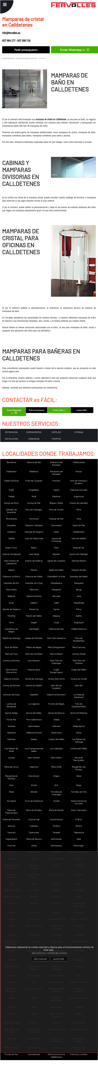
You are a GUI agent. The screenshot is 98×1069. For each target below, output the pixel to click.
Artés (11, 602)
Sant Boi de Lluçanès (56, 686)
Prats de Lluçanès (33, 480)
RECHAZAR (40, 959)
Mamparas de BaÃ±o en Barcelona (26, 58)
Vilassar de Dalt (78, 570)
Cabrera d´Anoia (33, 596)
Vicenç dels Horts (56, 678)
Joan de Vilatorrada (34, 538)
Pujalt (11, 490)
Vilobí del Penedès (11, 819)
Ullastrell (34, 766)
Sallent (11, 570)
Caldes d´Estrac (11, 480)
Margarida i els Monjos (79, 768)
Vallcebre (11, 732)
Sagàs (34, 622)
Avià (79, 596)
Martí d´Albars (56, 653)
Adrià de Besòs (79, 560)
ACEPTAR (59, 959)
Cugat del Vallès (78, 669)
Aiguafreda (79, 602)
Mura (78, 509)
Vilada (56, 719)
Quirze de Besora (56, 713)
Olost (11, 791)
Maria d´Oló (56, 766)
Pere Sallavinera (34, 719)
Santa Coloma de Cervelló (79, 802)
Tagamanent (11, 839)
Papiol (56, 490)
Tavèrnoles (34, 832)
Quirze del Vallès (34, 713)
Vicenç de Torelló (79, 678)
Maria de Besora (34, 839)
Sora (11, 622)
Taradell (56, 832)
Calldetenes (78, 531)
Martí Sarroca (78, 647)
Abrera (79, 825)
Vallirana (56, 726)
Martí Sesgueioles (56, 647)
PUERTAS (56, 438)
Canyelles (11, 525)
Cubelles (34, 825)
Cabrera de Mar (34, 462)
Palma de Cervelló (78, 490)
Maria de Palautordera (11, 811)
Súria (78, 732)
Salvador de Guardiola (11, 510)
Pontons (56, 480)
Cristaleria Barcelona (8, 58)
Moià (34, 496)
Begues (56, 615)
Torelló (56, 801)
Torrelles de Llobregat (56, 793)
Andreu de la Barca (34, 560)
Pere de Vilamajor (33, 509)
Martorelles (11, 589)
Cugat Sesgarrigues (56, 670)
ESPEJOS (56, 432)
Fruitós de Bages (56, 703)
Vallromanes (34, 726)
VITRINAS (78, 432)
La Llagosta (33, 703)
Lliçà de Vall (33, 819)
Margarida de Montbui (11, 777)
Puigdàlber (34, 490)
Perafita (11, 615)
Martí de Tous (11, 653)
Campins (11, 531)
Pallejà (11, 496)
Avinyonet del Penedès (56, 472)
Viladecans (11, 471)
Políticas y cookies (78, 1054)
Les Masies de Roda (11, 749)
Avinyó (79, 471)
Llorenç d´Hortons (11, 660)
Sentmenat (56, 839)
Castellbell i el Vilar (56, 576)
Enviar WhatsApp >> (14, 411)
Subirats (11, 739)
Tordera (56, 825)
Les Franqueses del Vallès (34, 749)
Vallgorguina (79, 726)
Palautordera (34, 669)
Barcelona (11, 462)
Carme (56, 609)
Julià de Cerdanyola (11, 554)
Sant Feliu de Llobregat (56, 661)
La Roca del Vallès (78, 748)
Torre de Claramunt (34, 801)
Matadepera (56, 583)
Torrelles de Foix (79, 791)
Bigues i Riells (56, 503)
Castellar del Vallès (79, 576)
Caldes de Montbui (34, 638)
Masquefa (78, 583)
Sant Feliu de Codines (79, 661)
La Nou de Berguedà (11, 705)
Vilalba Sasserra (78, 629)
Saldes (34, 739)
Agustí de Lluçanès (56, 560)
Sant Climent (34, 757)
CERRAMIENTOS (34, 432)
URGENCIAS (33, 438)
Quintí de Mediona (78, 713)
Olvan (78, 785)
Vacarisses (56, 732)
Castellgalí (34, 629)
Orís (56, 785)
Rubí (56, 547)
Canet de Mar (79, 525)
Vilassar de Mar (56, 518)
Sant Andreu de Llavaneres (11, 562)
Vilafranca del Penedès (56, 463)
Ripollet (56, 554)
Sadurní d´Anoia (11, 678)
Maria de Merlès (56, 810)
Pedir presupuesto (25, 49)
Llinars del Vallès (56, 739)
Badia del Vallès (56, 570)
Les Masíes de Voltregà (78, 740)
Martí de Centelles (33, 653)
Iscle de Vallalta (79, 538)
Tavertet (11, 832)
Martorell (34, 589)
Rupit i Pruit (11, 547)
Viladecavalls (79, 462)
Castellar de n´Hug (33, 583)
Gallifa (79, 615)
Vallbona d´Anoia (34, 732)
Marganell (56, 589)
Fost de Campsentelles (79, 705)
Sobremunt (33, 776)
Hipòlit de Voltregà (11, 638)
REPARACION (11, 432)
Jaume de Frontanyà (56, 539)
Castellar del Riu (11, 583)
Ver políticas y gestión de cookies (49, 952)
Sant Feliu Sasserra (56, 638)
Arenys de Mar (34, 503)
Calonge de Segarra (34, 531)
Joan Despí (34, 554)
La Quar (11, 757)
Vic (78, 719)
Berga (79, 589)
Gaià (79, 839)
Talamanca (79, 832)
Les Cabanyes (56, 748)
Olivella (34, 791)
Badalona (34, 471)
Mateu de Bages (33, 647)
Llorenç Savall (78, 653)
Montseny (34, 518)
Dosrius (11, 825)
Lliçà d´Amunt (56, 819)
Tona (78, 518)
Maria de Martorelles (78, 758)
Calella (11, 538)
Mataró (34, 570)
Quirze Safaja (11, 713)
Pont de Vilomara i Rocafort (78, 482)
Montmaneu (56, 845)
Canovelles (56, 525)
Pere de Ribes (11, 647)
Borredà (56, 596)
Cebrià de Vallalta (34, 685)
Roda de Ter (78, 547)
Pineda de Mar (11, 1054)
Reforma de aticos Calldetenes (56, 1055)
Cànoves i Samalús (34, 525)
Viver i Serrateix (79, 810)
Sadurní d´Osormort (56, 694)
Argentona (79, 496)
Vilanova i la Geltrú (11, 576)
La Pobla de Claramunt (78, 695)
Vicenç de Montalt (11, 685)
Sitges (56, 776)
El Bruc (78, 819)
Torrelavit (11, 801)
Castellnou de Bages (11, 630)
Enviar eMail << (59, 410)
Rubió (34, 547)
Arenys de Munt (11, 503)
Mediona (56, 496)
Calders (33, 602)
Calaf (56, 602)
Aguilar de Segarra (11, 609)
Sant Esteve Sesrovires (11, 670)
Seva (78, 776)
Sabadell (34, 694)
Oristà (34, 785)
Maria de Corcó (11, 766)
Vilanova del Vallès (34, 576)
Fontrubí (11, 845)
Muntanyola (11, 518)
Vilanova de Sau (56, 629)
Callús (56, 531)
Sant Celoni (56, 757)
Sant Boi (79, 685)
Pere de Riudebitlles (78, 639)
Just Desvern (34, 660)
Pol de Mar (11, 719)
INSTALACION (11, 438)
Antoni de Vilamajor (79, 554)
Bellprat (11, 596)
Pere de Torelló (56, 509)
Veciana (11, 726)
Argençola (79, 622)
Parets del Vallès (34, 615)
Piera (78, 609)
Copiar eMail (81, 410)
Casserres (34, 609)
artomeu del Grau (11, 694)
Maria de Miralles (34, 810)
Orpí (11, 785)
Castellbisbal (34, 1054)
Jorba (34, 845)
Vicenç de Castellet (79, 503)
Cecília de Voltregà (34, 678)
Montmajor (79, 845)
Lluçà (56, 622)
